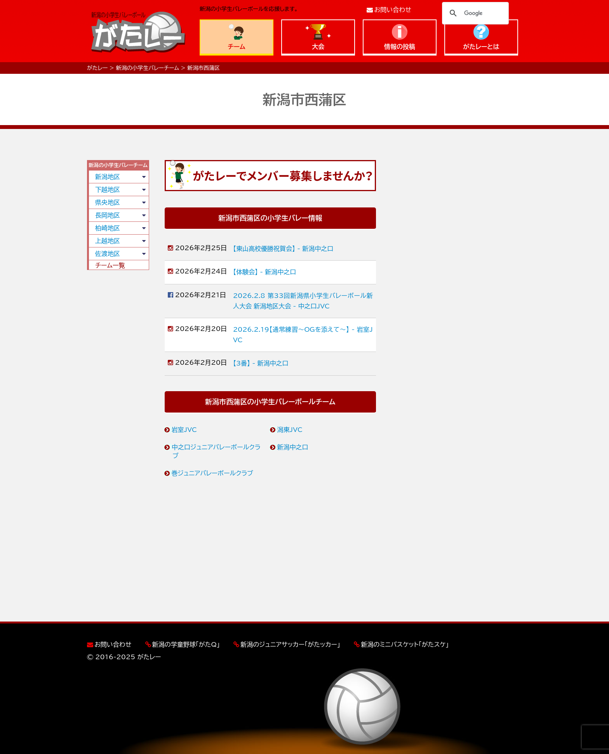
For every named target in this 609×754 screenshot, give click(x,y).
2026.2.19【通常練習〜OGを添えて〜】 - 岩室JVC (303, 334)
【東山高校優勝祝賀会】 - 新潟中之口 (283, 249)
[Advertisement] (118, 394)
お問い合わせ (392, 10)
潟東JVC (290, 430)
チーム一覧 (110, 265)
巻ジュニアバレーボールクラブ (212, 473)
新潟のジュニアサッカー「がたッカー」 (290, 644)
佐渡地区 (107, 254)
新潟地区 (107, 177)
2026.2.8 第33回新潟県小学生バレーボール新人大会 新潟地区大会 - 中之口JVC (303, 301)
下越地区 (107, 189)
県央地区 (107, 202)
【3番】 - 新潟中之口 (261, 363)
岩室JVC (184, 430)
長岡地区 (107, 215)
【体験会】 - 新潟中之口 (264, 272)
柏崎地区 (107, 228)
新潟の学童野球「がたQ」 (186, 644)
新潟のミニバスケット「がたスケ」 (405, 644)
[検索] (474, 13)
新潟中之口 (293, 447)
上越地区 (107, 241)
